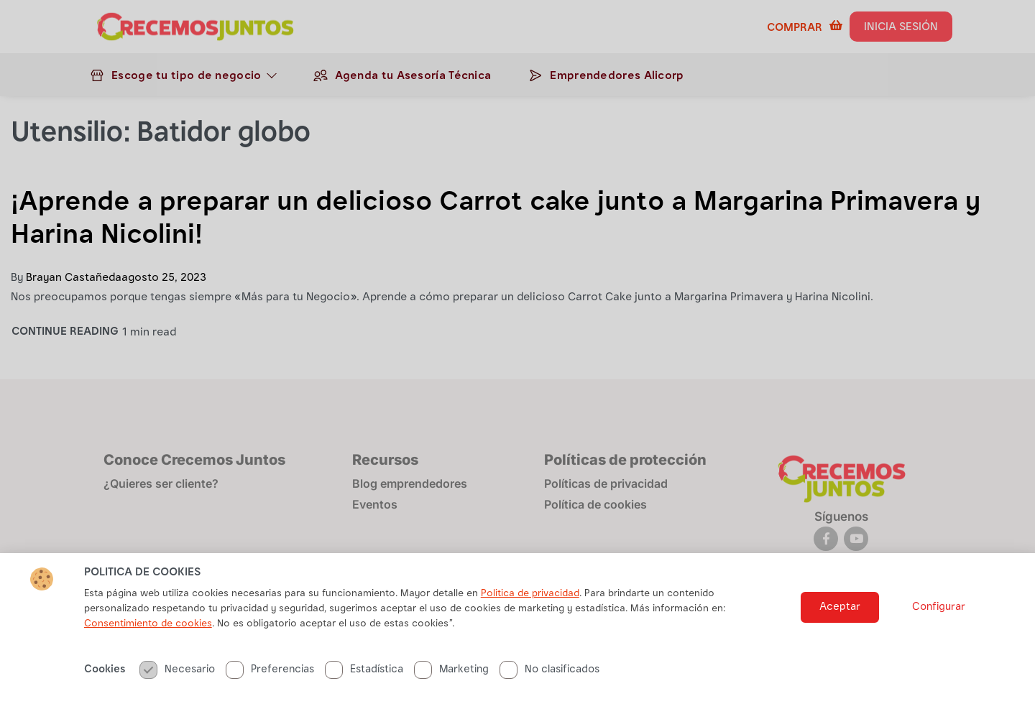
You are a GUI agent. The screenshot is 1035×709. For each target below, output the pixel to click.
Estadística (364, 671)
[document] (517, 354)
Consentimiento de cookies (148, 625)
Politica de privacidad (530, 595)
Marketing (451, 671)
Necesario (177, 671)
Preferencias (270, 671)
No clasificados (549, 671)
